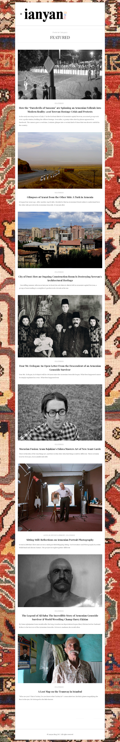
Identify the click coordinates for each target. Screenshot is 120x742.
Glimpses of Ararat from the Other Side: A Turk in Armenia (60, 197)
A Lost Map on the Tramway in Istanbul (60, 691)
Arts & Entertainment (54, 535)
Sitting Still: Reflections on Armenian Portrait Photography (60, 539)
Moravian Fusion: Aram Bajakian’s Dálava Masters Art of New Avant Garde (60, 448)
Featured (59, 103)
